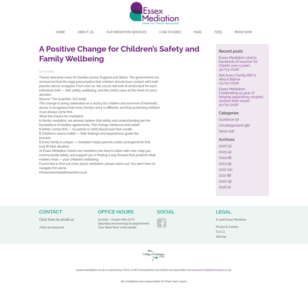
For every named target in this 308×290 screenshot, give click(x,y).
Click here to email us (56, 219)
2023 (222, 163)
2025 (223, 152)
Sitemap (221, 236)
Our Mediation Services (126, 32)
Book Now (243, 32)
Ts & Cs (220, 231)
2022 (222, 169)
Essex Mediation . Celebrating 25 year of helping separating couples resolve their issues (241, 97)
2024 (223, 158)
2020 (223, 181)
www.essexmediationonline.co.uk (209, 270)
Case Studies (170, 32)
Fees (218, 32)
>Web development (51, 227)
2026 (223, 146)
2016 (222, 187)
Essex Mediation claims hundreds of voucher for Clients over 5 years (238, 63)
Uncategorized (231, 125)
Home (60, 32)
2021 (222, 175)
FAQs (198, 32)
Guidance (226, 119)
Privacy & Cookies (227, 226)
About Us (86, 32)
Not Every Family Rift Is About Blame (237, 79)
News (223, 131)
